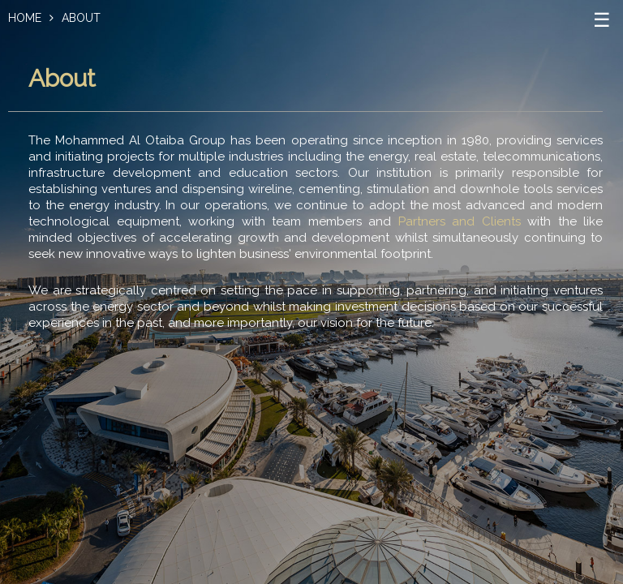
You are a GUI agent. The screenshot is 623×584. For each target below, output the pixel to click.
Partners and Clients (459, 221)
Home (24, 17)
